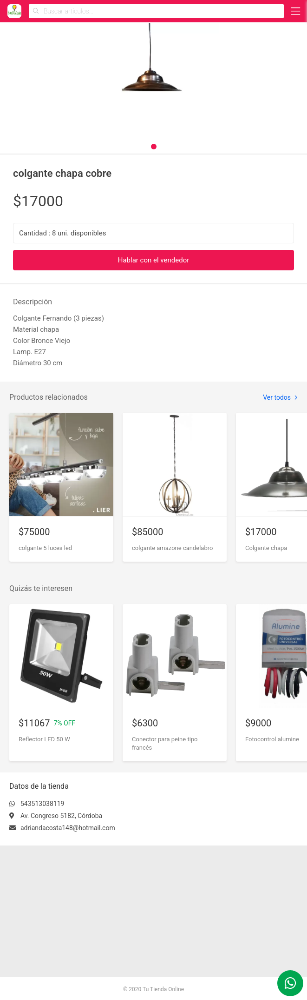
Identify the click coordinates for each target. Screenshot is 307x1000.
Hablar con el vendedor (153, 260)
